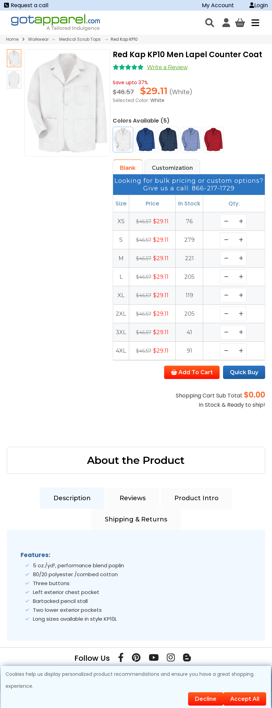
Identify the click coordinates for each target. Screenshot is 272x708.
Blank (128, 168)
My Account (218, 5)
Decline (206, 699)
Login (258, 5)
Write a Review (167, 67)
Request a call (26, 5)
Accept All (244, 699)
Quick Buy (244, 372)
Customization (172, 168)
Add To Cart (192, 372)
